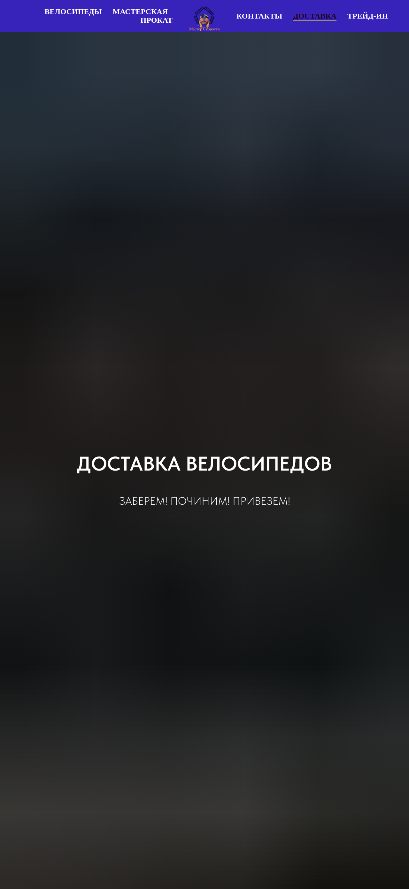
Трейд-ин (367, 16)
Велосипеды (73, 11)
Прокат (157, 20)
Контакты (259, 16)
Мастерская (140, 11)
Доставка (314, 16)
